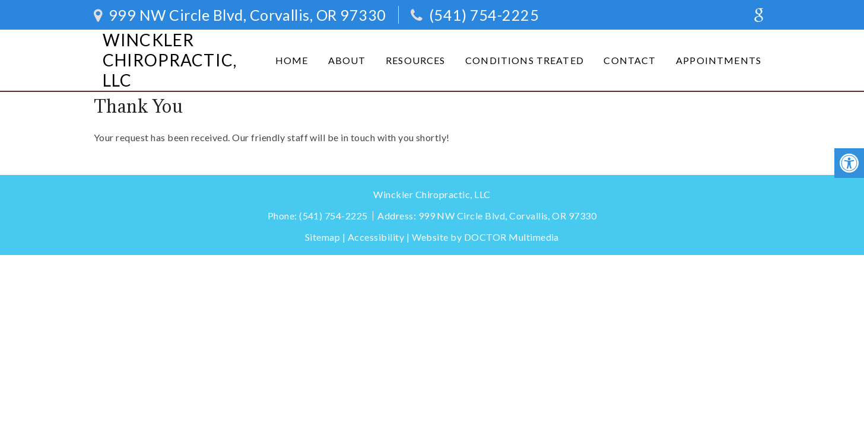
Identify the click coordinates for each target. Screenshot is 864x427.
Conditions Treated (524, 60)
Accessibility (376, 237)
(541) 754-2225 (484, 15)
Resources (415, 60)
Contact (629, 60)
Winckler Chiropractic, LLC (170, 60)
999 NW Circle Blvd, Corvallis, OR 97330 (245, 15)
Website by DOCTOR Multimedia (485, 237)
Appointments (718, 60)
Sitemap (322, 237)
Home (292, 60)
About (347, 60)
